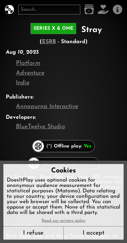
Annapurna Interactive (47, 106)
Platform (28, 63)
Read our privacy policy (63, 221)
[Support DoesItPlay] (103, 9)
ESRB (49, 42)
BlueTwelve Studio (40, 127)
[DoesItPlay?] (9, 9)
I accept (93, 233)
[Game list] (89, 9)
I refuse (33, 233)
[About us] (117, 9)
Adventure (30, 73)
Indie (22, 83)
